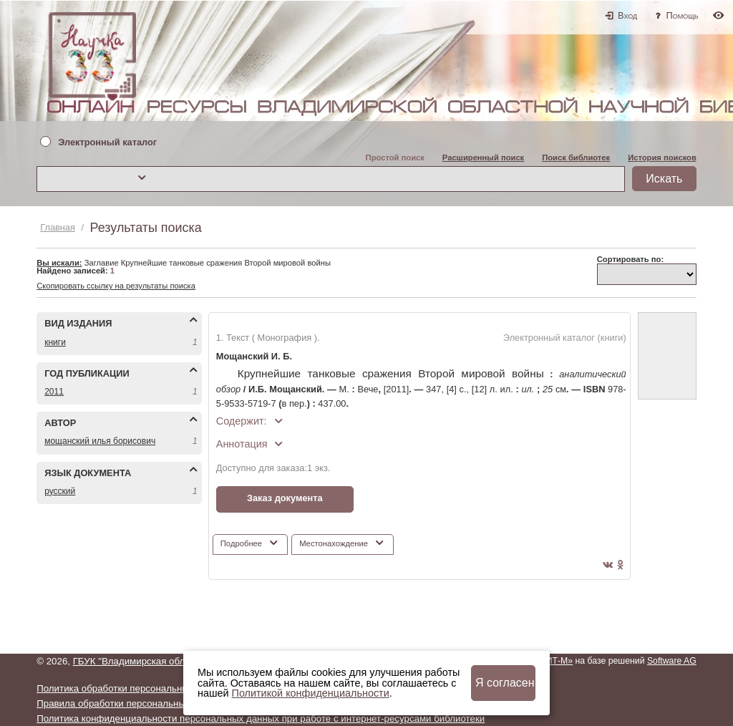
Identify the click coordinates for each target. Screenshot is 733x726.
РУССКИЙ (59, 491)
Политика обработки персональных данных (133, 688)
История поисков (662, 157)
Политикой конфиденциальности (310, 693)
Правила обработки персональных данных (131, 703)
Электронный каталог (107, 142)
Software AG (671, 661)
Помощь (682, 15)
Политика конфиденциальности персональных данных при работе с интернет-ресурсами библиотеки (261, 718)
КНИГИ (55, 342)
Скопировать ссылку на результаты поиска (116, 285)
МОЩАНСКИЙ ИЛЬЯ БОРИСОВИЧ (99, 441)
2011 (54, 392)
